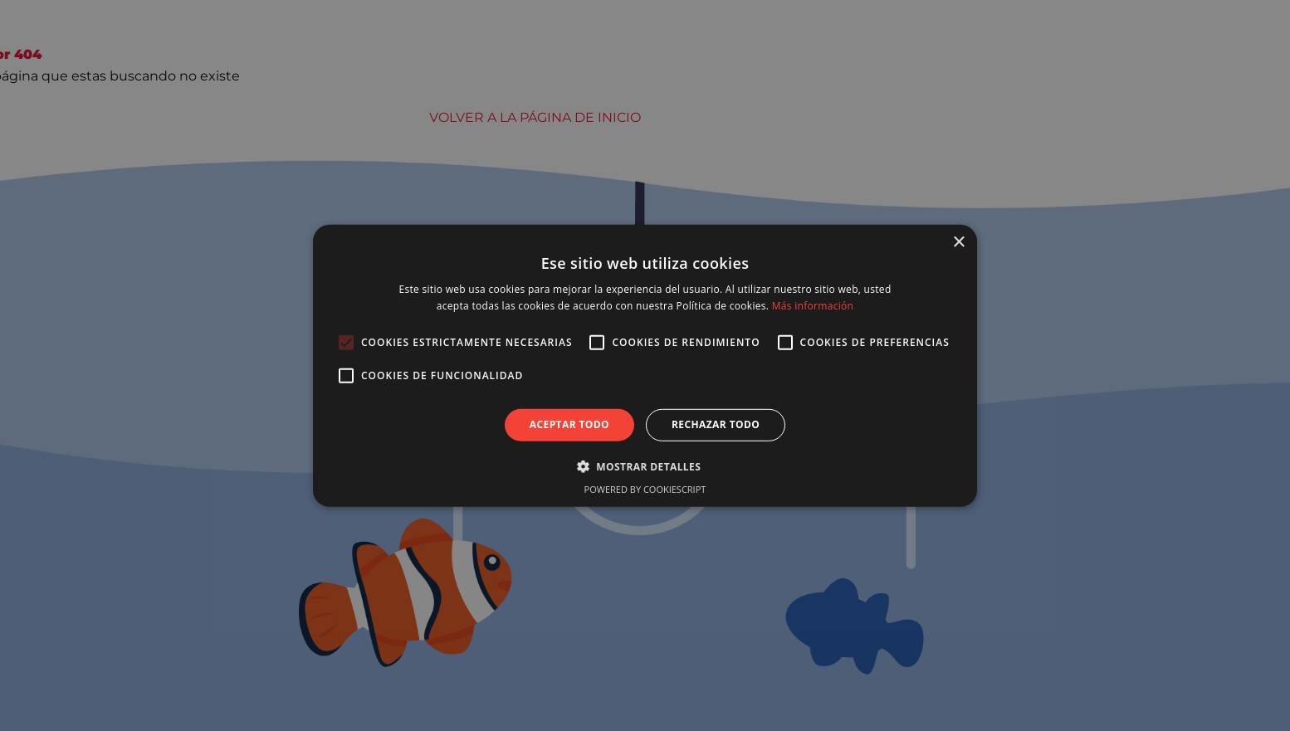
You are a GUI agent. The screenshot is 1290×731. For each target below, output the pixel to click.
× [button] (958, 242)
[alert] (645, 365)
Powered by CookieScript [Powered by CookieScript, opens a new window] (645, 489)
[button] (645, 466)
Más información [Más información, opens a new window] (812, 306)
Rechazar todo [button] (716, 424)
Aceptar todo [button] (569, 424)
